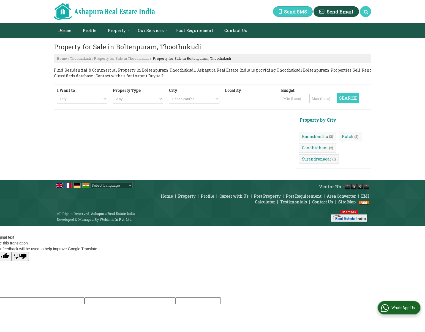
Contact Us (235, 30)
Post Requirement (194, 30)
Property (119, 30)
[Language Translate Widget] (111, 185)
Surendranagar (316, 159)
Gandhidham (315, 147)
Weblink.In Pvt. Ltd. (116, 219)
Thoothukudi (80, 58)
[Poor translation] (20, 256)
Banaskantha (315, 136)
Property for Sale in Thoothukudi (121, 58)
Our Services (153, 30)
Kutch (347, 136)
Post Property (267, 196)
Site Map (347, 202)
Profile (89, 30)
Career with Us (234, 196)
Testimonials (293, 202)
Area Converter (341, 196)
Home (65, 30)
